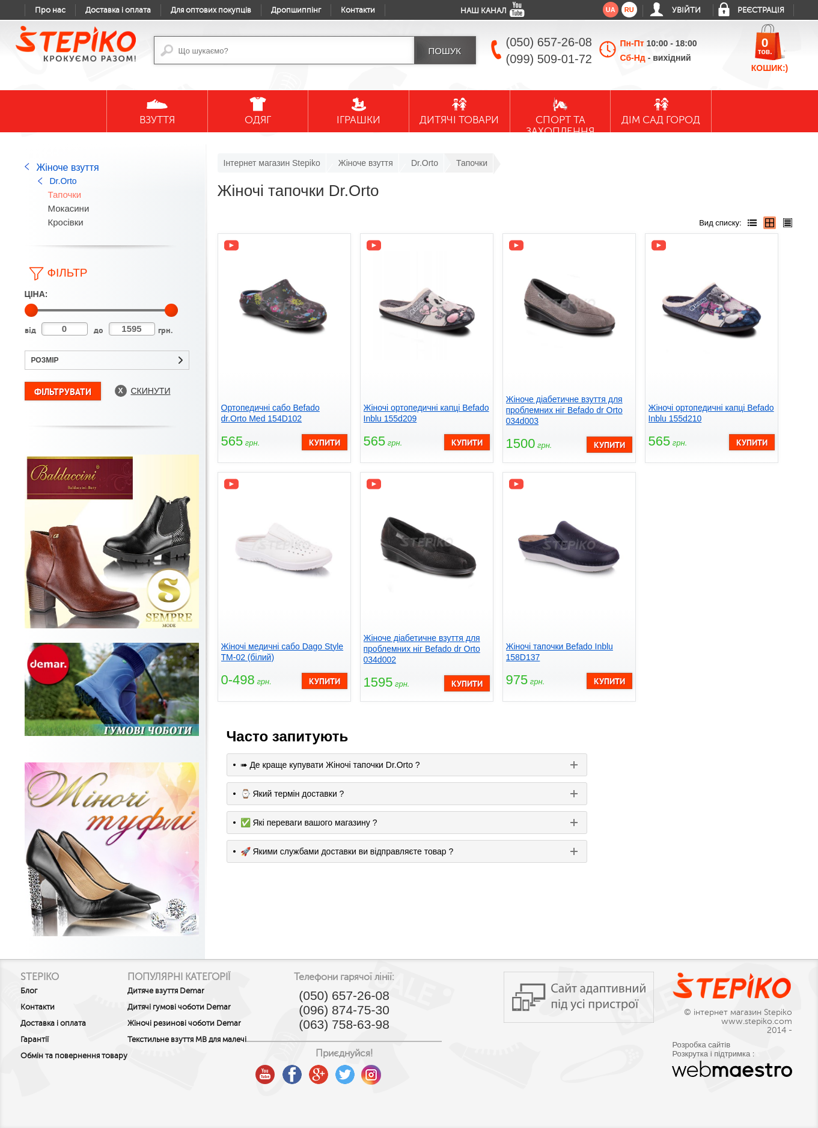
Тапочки (65, 194)
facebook (332, 1070)
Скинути (151, 391)
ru (629, 9)
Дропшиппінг (296, 10)
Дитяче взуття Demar (186, 991)
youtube (305, 1070)
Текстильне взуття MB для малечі (194, 1052)
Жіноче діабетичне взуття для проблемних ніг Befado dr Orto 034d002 (422, 648)
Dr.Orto (63, 181)
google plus (358, 1075)
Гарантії (34, 1039)
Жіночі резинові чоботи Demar (191, 1027)
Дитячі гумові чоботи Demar (199, 1007)
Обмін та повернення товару (60, 1060)
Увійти (686, 10)
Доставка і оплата (118, 10)
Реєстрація (760, 10)
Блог (28, 991)
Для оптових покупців (211, 10)
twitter (384, 1070)
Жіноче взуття (68, 167)
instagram (411, 1070)
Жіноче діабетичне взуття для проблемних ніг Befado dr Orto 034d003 (564, 410)
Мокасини (69, 208)
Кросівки (66, 222)
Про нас (50, 10)
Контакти (358, 10)
